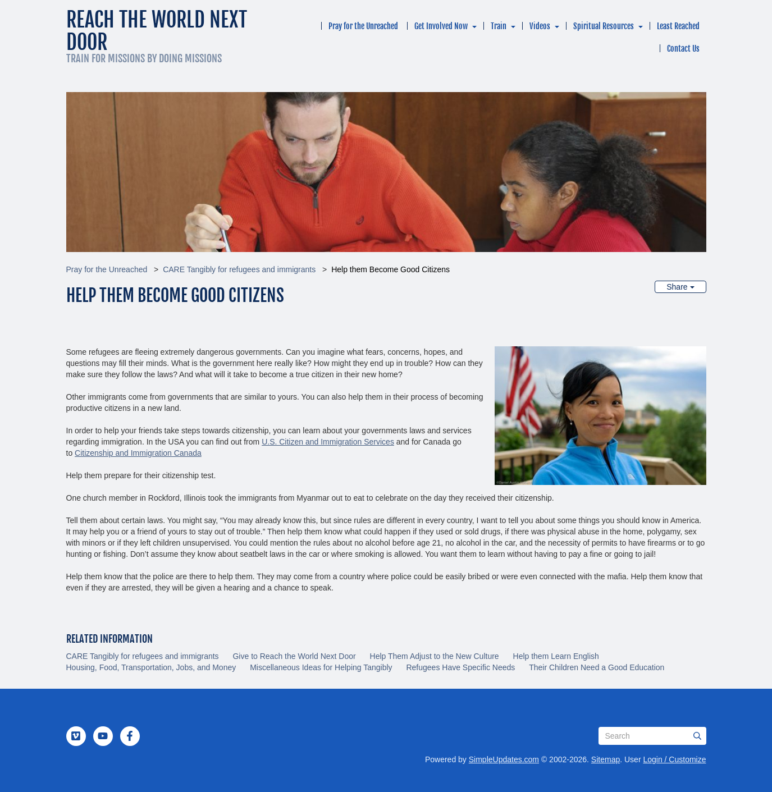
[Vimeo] (75, 735)
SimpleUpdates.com (504, 759)
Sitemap (605, 759)
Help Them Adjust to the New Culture (434, 656)
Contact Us (683, 48)
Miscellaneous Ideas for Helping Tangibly (321, 667)
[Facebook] (129, 735)
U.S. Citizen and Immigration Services (328, 441)
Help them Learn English (556, 656)
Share (680, 286)
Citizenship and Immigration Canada (138, 452)
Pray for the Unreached (363, 26)
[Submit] (697, 736)
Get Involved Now (441, 26)
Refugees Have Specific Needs (460, 667)
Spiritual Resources (603, 26)
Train (498, 26)
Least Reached (678, 26)
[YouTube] (102, 735)
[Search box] (652, 736)
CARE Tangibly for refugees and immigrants (239, 269)
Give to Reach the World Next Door (293, 656)
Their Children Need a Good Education (596, 667)
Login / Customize (674, 759)
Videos (539, 26)
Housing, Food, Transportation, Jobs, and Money (151, 667)
